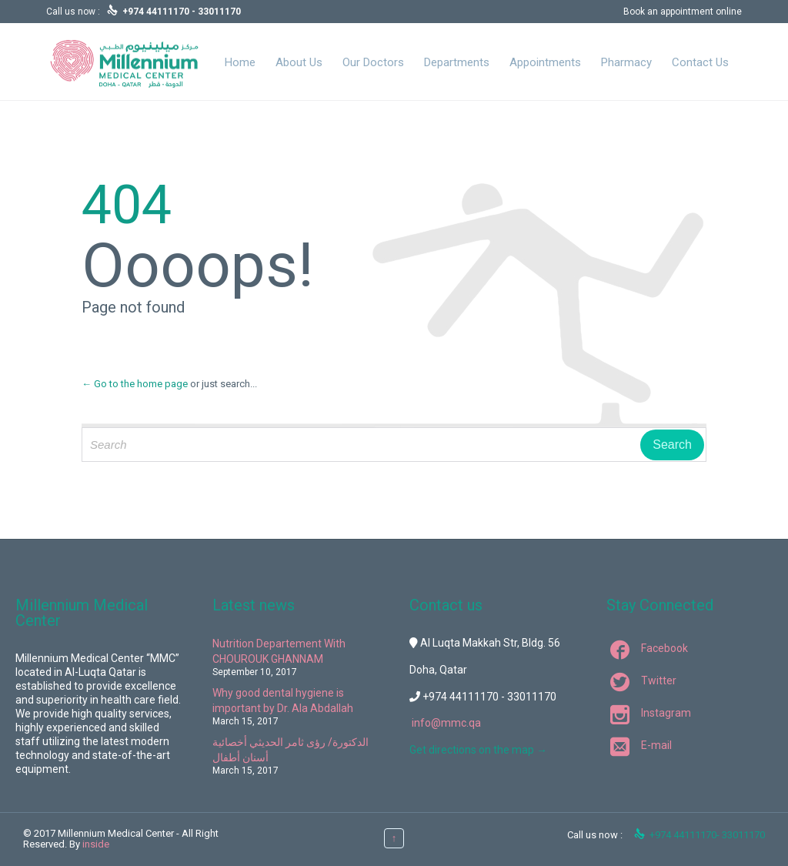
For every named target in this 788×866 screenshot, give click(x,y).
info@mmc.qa (446, 723)
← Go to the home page (135, 384)
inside (95, 844)
